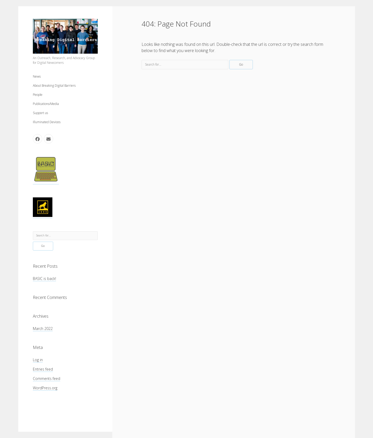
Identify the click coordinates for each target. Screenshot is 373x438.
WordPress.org (45, 387)
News (37, 76)
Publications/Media (46, 104)
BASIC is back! (44, 278)
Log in (38, 359)
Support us (40, 113)
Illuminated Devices (46, 122)
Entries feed (43, 369)
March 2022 (43, 328)
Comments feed (46, 378)
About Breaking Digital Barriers (54, 85)
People (37, 94)
